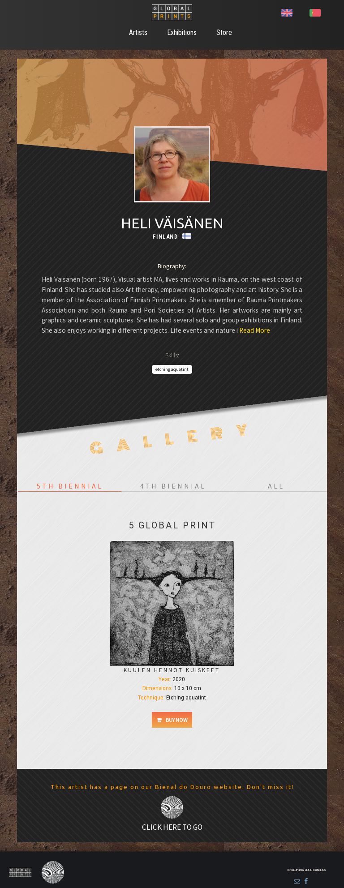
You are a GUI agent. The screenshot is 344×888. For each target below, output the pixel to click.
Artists (138, 32)
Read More (254, 330)
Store (224, 32)
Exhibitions (182, 32)
